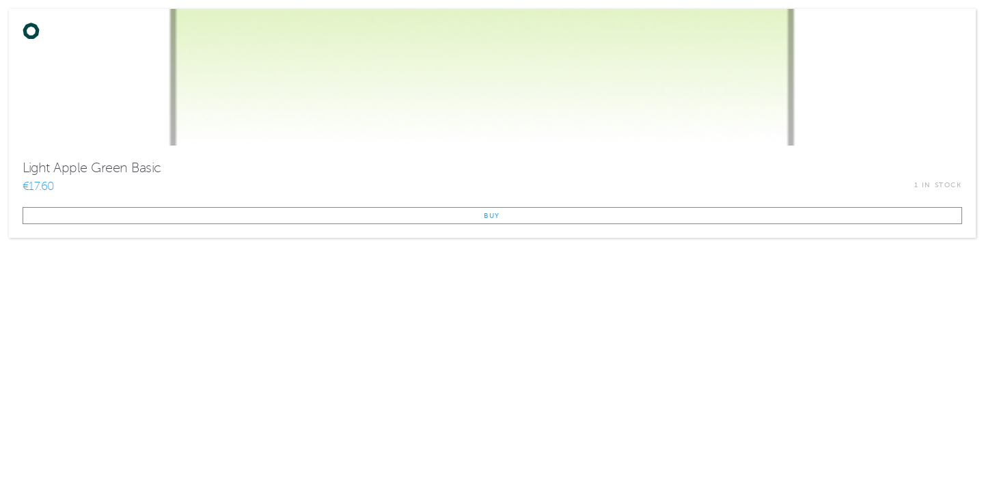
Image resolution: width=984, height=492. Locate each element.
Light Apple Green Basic (92, 168)
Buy (492, 215)
